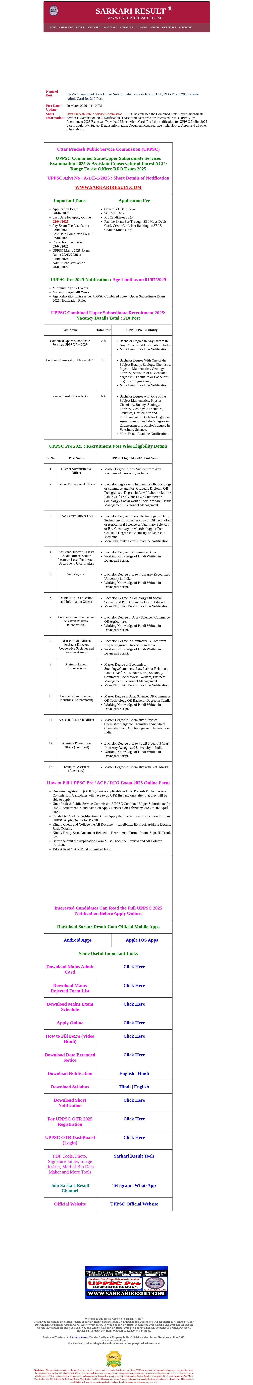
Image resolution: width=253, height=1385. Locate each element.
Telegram (121, 1185)
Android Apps (78, 940)
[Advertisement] (127, 58)
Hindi (143, 1073)
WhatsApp (145, 1185)
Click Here (134, 966)
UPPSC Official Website (134, 1203)
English (126, 1073)
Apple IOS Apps (142, 940)
